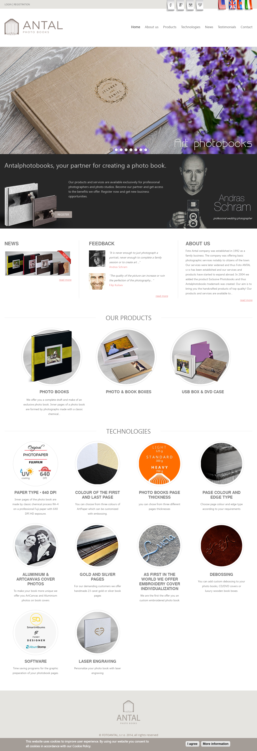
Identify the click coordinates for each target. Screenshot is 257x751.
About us (151, 27)
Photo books (54, 392)
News (209, 27)
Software (36, 664)
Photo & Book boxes (128, 392)
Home (135, 27)
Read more (246, 300)
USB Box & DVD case (203, 392)
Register (77, 214)
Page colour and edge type (221, 496)
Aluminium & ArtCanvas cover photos (35, 581)
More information (216, 743)
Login (8, 4)
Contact (246, 27)
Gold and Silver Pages (97, 579)
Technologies (190, 27)
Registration (22, 4)
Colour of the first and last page (97, 496)
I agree (192, 743)
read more (65, 280)
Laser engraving (97, 664)
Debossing (221, 576)
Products (169, 27)
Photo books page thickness (159, 496)
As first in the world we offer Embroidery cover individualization (159, 583)
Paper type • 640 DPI (35, 493)
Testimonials (227, 27)
